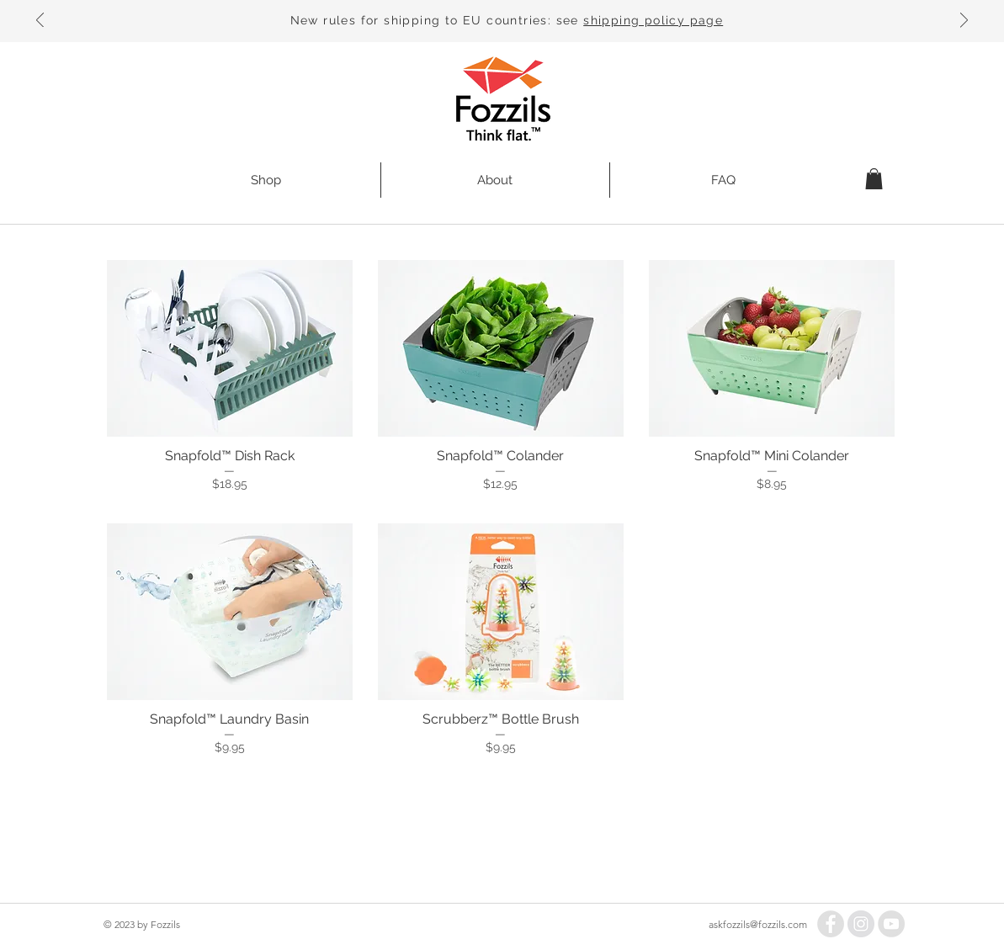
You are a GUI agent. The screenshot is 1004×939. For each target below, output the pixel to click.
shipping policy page (653, 20)
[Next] (964, 21)
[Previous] (40, 21)
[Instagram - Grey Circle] (860, 923)
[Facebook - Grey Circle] (830, 923)
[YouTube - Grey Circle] (891, 923)
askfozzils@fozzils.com (758, 924)
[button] (874, 178)
